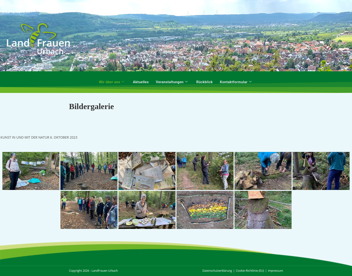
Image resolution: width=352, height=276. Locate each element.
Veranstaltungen (172, 82)
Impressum (275, 271)
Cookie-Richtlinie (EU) (250, 271)
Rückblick (204, 82)
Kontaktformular (236, 82)
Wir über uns (111, 82)
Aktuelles (141, 82)
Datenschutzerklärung (217, 271)
